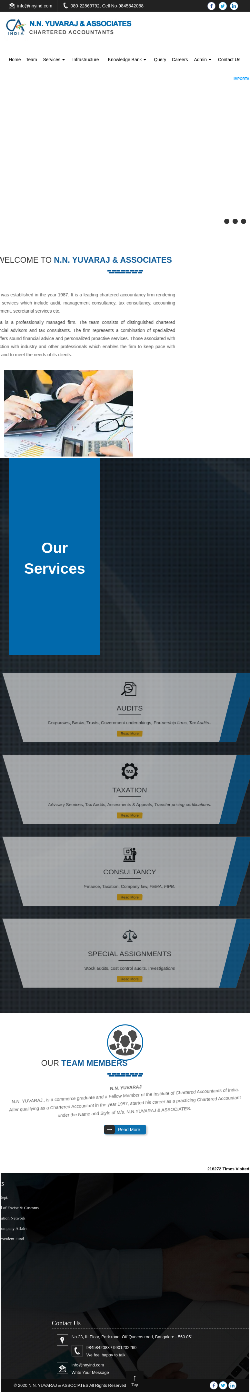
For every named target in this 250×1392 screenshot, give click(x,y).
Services (54, 59)
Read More (129, 730)
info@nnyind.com (34, 5)
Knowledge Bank (127, 59)
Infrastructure (85, 59)
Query (160, 59)
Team (31, 59)
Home (15, 59)
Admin (202, 59)
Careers (180, 59)
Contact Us (229, 59)
